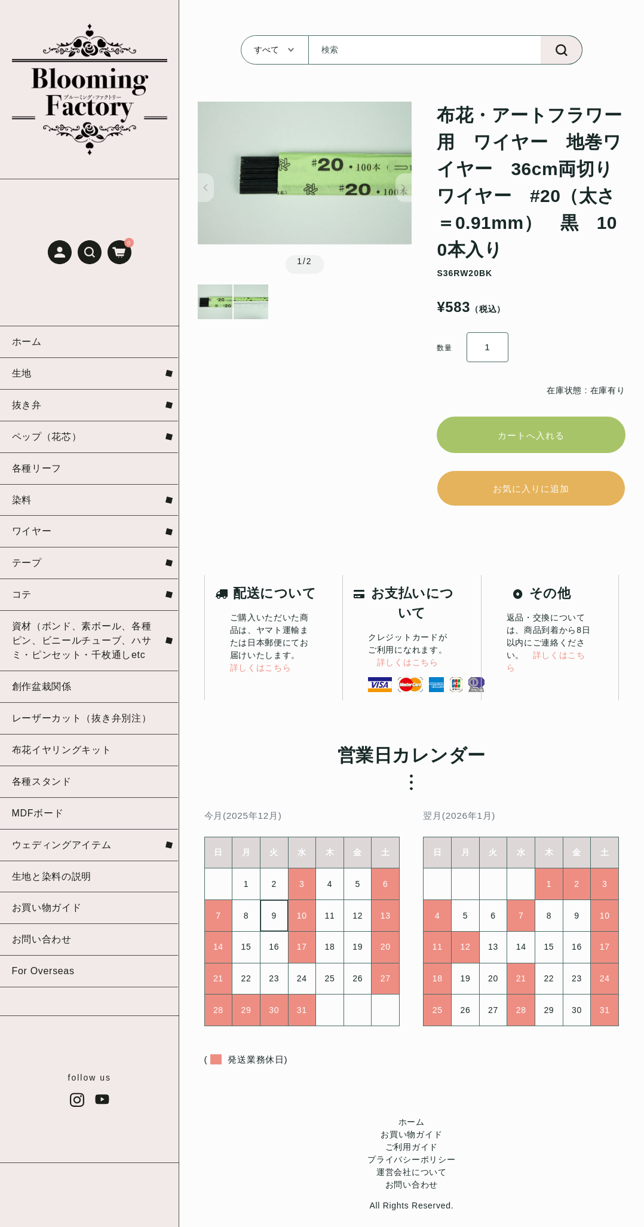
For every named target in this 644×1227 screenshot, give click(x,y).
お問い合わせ (411, 1191)
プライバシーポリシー (411, 1166)
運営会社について (411, 1178)
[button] (90, 252)
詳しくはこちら (261, 674)
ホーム (411, 1128)
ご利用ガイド (411, 1153)
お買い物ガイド (411, 1141)
